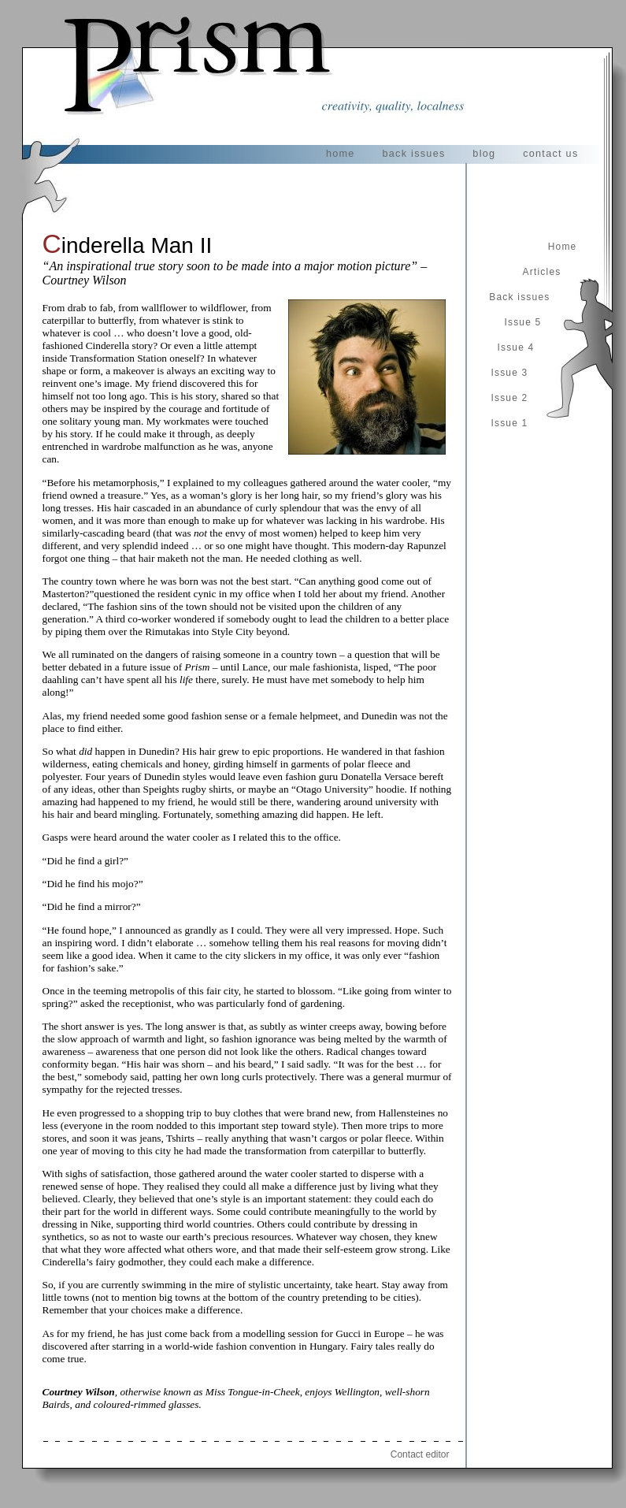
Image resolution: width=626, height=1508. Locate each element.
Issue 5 (522, 322)
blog (483, 153)
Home (562, 246)
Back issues (519, 297)
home (340, 153)
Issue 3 (509, 372)
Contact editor (420, 1454)
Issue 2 (509, 397)
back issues (413, 153)
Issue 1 (509, 423)
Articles (542, 271)
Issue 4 (515, 347)
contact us (550, 153)
